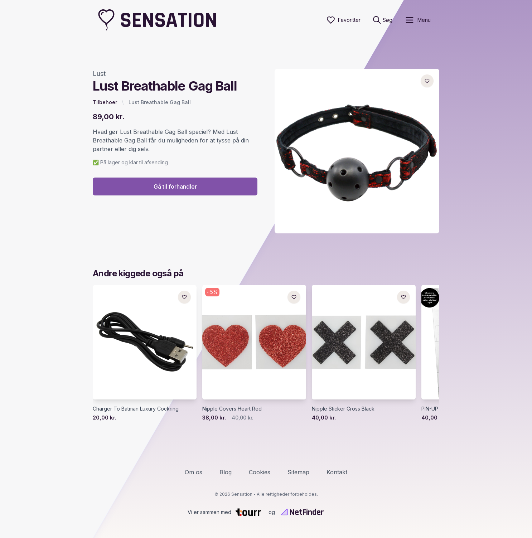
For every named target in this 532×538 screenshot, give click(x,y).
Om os (193, 472)
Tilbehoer (105, 102)
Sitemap (298, 472)
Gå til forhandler (175, 186)
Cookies (259, 472)
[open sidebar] (417, 20)
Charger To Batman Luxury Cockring (136, 409)
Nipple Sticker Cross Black (343, 409)
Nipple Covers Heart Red (232, 409)
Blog (225, 472)
